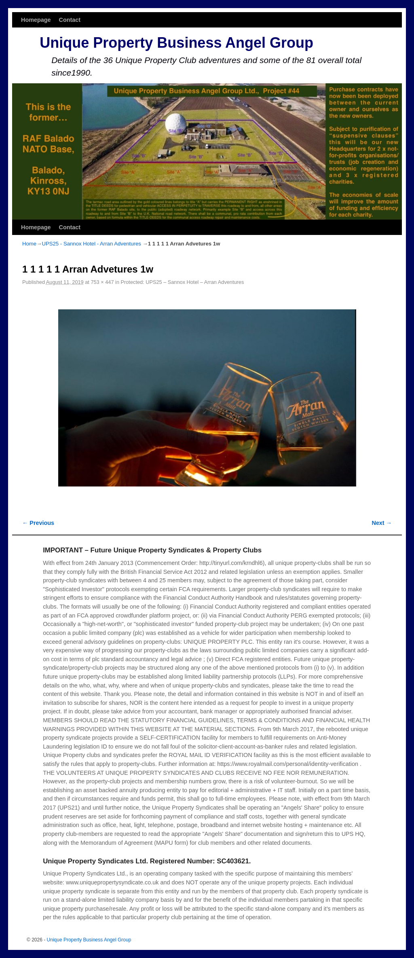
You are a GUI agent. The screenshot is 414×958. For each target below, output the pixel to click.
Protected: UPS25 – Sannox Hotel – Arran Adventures (182, 282)
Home (29, 244)
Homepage (36, 20)
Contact (70, 20)
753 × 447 (102, 282)
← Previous (38, 523)
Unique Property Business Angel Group (176, 42)
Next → (382, 523)
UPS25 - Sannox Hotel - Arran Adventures (91, 244)
